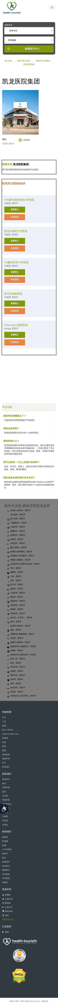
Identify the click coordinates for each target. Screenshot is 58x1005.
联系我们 (6, 767)
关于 (4, 763)
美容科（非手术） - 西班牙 (20, 617)
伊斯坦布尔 (7, 804)
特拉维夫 (6, 866)
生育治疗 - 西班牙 (16, 543)
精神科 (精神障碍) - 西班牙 (19, 552)
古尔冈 (5, 796)
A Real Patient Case (10, 734)
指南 (4, 726)
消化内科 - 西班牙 (16, 605)
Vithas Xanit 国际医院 (16, 325)
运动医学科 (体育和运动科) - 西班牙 (23, 564)
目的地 (5, 738)
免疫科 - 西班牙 (15, 638)
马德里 (5, 816)
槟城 (4, 845)
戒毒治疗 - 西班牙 (16, 531)
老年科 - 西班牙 (15, 679)
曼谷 (4, 784)
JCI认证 (26, 140)
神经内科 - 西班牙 (16, 613)
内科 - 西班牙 (14, 580)
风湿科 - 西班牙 (15, 692)
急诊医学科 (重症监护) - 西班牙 (21, 655)
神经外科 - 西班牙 (16, 675)
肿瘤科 (8, 895)
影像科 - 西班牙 (15, 650)
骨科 (7, 916)
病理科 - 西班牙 (15, 609)
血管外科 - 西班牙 (16, 687)
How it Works (7, 730)
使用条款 (6, 755)
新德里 (5, 837)
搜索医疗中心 (32, 48)
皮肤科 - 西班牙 (15, 671)
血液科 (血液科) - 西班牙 (19, 626)
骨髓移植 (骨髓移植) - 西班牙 (20, 634)
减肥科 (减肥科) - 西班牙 (19, 642)
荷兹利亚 (6, 800)
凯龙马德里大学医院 (15, 231)
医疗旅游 (8, 61)
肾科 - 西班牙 (14, 683)
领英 (5, 932)
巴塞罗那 (6, 788)
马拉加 (5, 821)
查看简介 (15, 209)
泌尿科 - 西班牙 (15, 539)
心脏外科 (9, 899)
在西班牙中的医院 (42, 61)
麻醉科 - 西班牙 (15, 572)
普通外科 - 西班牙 (16, 601)
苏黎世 (5, 883)
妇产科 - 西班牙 (15, 584)
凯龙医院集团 (29, 64)
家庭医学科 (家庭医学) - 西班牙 (21, 646)
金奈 (4, 792)
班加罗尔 (6, 779)
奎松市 (5, 854)
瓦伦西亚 (6, 874)
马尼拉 (5, 825)
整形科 (8, 903)
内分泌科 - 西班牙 (16, 514)
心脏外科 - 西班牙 (16, 593)
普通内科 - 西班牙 (16, 535)
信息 (4, 742)
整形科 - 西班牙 (15, 597)
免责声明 (6, 759)
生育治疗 (9, 907)
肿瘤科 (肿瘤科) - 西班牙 (19, 560)
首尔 (4, 858)
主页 (4, 717)
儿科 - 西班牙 (14, 576)
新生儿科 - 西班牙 (16, 659)
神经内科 (9, 911)
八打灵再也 (7, 849)
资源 (4, 746)
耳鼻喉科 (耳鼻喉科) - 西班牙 (20, 556)
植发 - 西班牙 (14, 663)
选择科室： (9, 25)
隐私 (4, 751)
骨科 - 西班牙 (14, 568)
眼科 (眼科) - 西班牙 (17, 547)
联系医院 (15, 217)
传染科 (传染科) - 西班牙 (19, 510)
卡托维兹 (6, 878)
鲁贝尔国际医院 (13, 293)
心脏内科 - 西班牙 (16, 527)
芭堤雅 (5, 841)
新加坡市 (6, 862)
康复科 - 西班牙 (15, 589)
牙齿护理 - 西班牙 (16, 667)
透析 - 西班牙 (14, 630)
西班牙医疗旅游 (23, 61)
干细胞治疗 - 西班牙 (17, 523)
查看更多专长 (8, 920)
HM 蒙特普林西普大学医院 (19, 200)
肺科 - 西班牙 (14, 622)
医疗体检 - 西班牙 (16, 519)
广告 (4, 722)
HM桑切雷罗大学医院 (16, 262)
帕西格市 (6, 870)
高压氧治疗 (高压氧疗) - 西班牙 (21, 696)
